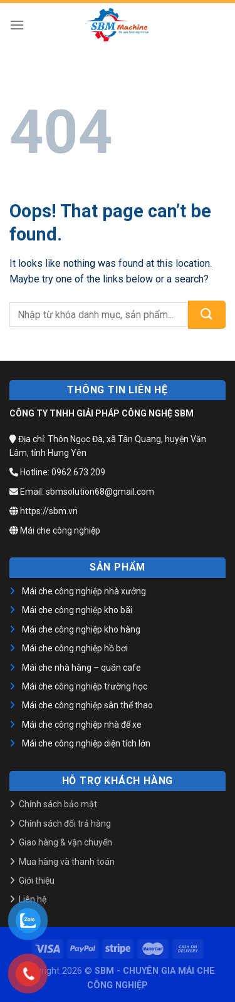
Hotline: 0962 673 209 (57, 472)
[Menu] (16, 24)
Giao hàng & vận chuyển (65, 842)
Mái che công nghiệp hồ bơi (75, 648)
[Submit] (207, 315)
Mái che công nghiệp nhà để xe (82, 725)
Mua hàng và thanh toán (67, 862)
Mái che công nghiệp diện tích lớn (86, 743)
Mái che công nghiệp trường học (84, 686)
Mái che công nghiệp (54, 530)
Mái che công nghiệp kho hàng (81, 629)
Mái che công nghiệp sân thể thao (87, 705)
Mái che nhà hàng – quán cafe (81, 668)
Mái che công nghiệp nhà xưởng (84, 591)
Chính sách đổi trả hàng (65, 824)
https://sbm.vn (43, 511)
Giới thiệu (37, 880)
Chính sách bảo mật (58, 804)
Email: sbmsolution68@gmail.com (81, 492)
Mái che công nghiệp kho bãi (77, 610)
